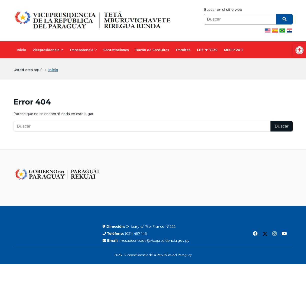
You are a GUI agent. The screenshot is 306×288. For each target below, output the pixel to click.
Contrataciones (116, 50)
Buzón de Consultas (152, 50)
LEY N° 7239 (207, 50)
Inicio (21, 50)
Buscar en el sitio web (223, 9)
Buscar (281, 126)
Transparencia (81, 50)
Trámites (183, 50)
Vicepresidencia (46, 50)
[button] (299, 50)
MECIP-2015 (233, 50)
